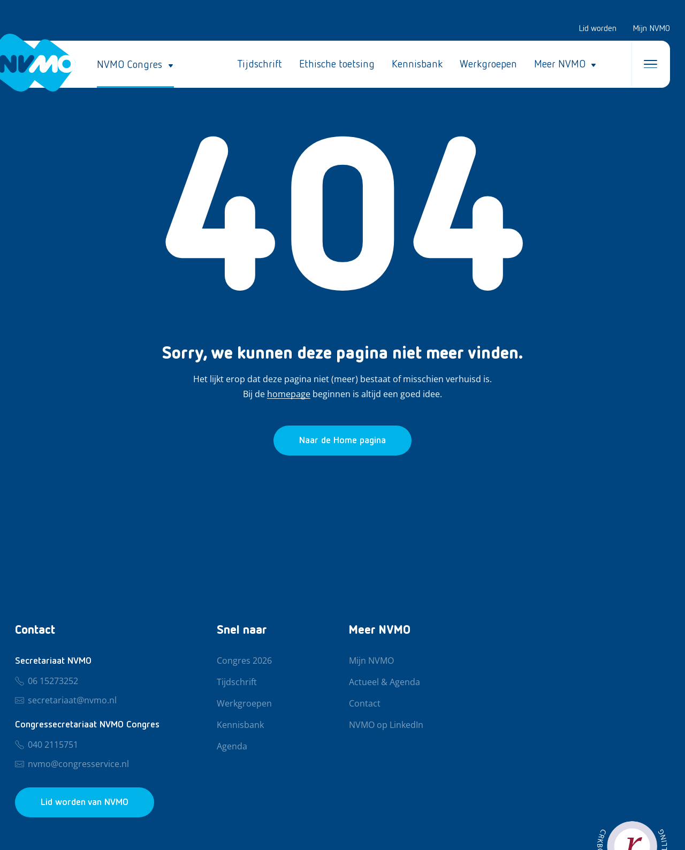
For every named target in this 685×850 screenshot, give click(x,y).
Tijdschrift (259, 64)
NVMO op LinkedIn (386, 725)
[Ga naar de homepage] (342, 441)
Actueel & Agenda (384, 682)
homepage (288, 394)
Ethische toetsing (337, 64)
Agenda (232, 746)
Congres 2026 (244, 661)
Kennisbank (417, 64)
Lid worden (597, 29)
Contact (364, 704)
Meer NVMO (559, 64)
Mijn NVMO (651, 29)
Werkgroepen (488, 64)
